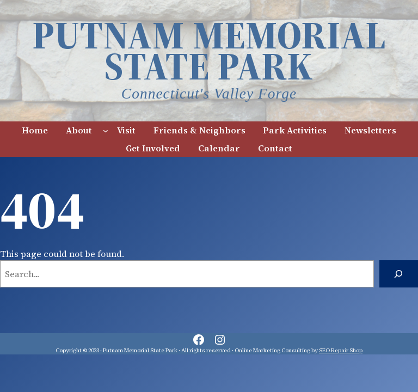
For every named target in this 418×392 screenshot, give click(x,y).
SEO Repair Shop (340, 350)
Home (35, 130)
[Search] (398, 273)
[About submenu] (105, 130)
